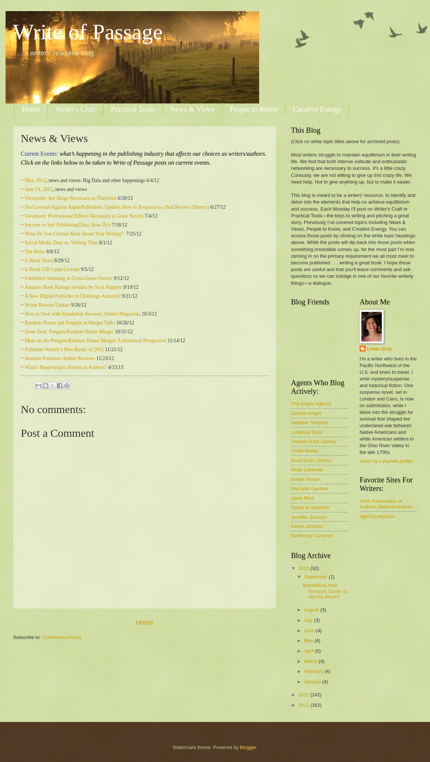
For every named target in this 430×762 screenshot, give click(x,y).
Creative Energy (317, 109)
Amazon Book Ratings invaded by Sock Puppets (73, 287)
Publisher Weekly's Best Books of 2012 (64, 349)
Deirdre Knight (306, 413)
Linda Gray (379, 349)
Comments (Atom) (61, 637)
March (311, 661)
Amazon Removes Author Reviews (59, 358)
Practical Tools (133, 109)
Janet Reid (302, 498)
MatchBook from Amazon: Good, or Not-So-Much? (325, 591)
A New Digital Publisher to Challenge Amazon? (72, 296)
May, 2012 (35, 180)
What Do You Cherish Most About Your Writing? (74, 234)
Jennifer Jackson (309, 517)
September (316, 577)
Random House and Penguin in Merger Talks (70, 323)
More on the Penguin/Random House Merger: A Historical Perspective (95, 340)
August (312, 610)
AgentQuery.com (377, 516)
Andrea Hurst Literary (313, 441)
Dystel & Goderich (310, 507)
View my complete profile (386, 461)
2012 (304, 694)
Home (31, 109)
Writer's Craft (75, 109)
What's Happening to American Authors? (65, 367)
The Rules (34, 251)
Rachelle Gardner (309, 488)
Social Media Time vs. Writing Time (61, 242)
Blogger (248, 747)
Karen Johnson (307, 526)
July (309, 620)
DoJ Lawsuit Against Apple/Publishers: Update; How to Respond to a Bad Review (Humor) (117, 207)
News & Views (192, 109)
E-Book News (39, 260)
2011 (304, 705)
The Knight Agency (311, 403)
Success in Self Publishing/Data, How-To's (68, 225)
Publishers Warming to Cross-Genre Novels (69, 278)
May (309, 640)
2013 (304, 568)
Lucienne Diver (307, 432)
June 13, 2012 (39, 189)
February (314, 671)
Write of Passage (88, 32)
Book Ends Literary (311, 460)
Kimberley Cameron (312, 535)
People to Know (254, 109)
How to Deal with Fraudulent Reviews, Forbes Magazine (82, 314)
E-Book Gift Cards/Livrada (52, 269)
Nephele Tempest (309, 422)
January (313, 682)
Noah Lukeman (307, 469)
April (309, 651)
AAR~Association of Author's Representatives (386, 503)
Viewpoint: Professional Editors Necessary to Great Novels (83, 216)
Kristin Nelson (305, 479)
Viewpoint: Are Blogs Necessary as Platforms (70, 198)
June (310, 630)
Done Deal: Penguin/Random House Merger (69, 331)
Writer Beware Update (47, 305)
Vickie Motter (304, 450)
